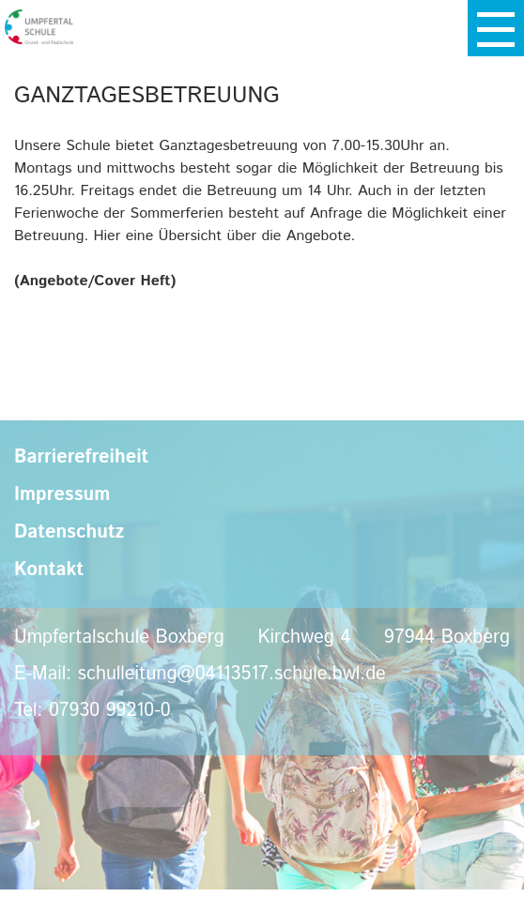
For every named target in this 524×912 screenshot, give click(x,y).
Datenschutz (69, 532)
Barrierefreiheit (81, 457)
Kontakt (49, 570)
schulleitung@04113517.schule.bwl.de (232, 674)
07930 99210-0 (110, 710)
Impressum (62, 495)
